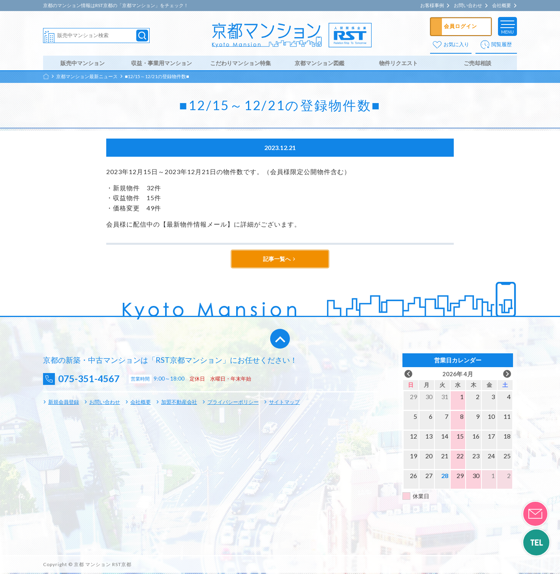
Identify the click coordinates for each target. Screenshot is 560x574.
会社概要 (501, 5)
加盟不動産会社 (179, 403)
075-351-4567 (91, 380)
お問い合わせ (468, 5)
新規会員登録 (63, 403)
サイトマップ (284, 403)
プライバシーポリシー (233, 403)
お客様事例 (432, 5)
